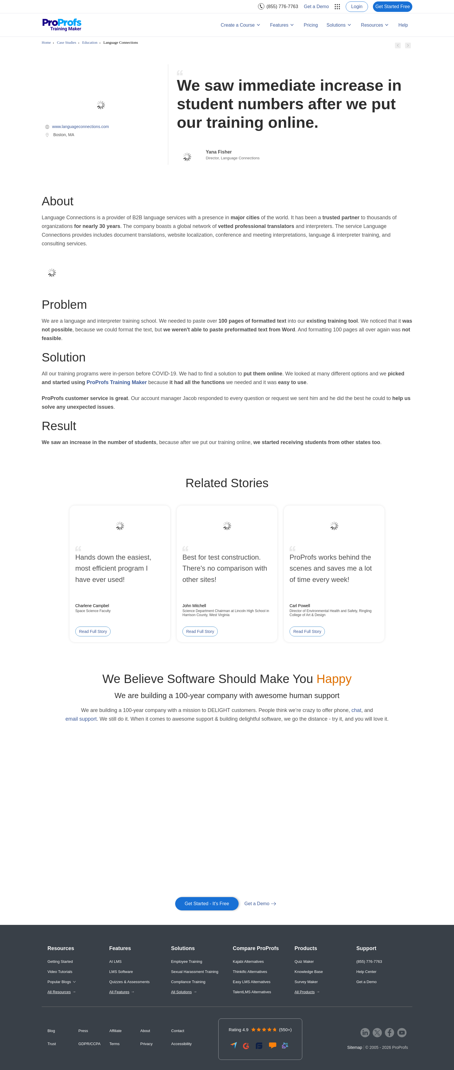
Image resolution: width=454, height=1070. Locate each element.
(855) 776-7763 (282, 6)
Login (357, 6)
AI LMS (115, 961)
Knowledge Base (308, 971)
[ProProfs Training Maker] (62, 25)
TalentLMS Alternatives (252, 992)
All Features (119, 992)
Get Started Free (392, 6)
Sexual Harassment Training (194, 971)
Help (403, 25)
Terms (114, 1044)
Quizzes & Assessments (129, 982)
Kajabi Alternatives (248, 961)
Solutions (336, 25)
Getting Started (60, 961)
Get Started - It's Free (207, 903)
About (145, 1031)
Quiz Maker (304, 961)
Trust (51, 1044)
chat (356, 710)
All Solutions (181, 992)
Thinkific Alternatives (250, 971)
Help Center (366, 971)
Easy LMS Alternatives (251, 982)
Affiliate (115, 1031)
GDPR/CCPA (89, 1044)
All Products (304, 992)
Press (83, 1031)
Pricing (311, 25)
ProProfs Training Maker (117, 382)
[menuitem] (278, 6)
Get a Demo (316, 6)
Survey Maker (306, 982)
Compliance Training (188, 982)
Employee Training (186, 961)
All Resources (59, 992)
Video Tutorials (59, 971)
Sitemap (354, 1047)
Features (279, 25)
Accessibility (181, 1044)
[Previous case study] (397, 47)
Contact (177, 1031)
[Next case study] (408, 47)
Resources (372, 25)
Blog (51, 1031)
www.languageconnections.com (80, 126)
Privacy (146, 1044)
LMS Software (121, 971)
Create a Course (238, 25)
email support (81, 719)
